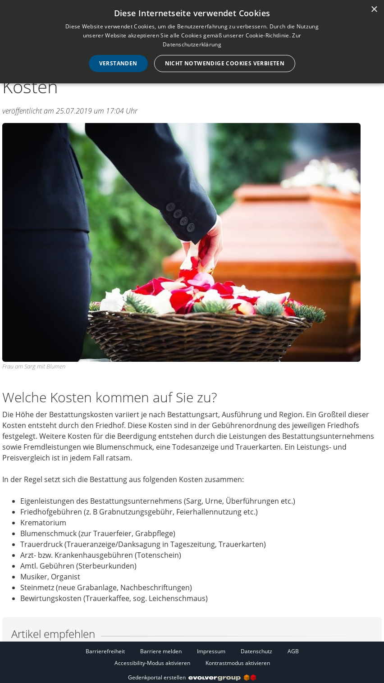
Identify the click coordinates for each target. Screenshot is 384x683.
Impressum (211, 651)
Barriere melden (161, 651)
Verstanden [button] (118, 63)
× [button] (373, 9)
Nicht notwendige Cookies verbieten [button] (225, 63)
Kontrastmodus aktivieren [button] (238, 663)
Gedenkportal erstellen (192, 677)
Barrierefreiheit (105, 651)
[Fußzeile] (192, 657)
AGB (293, 651)
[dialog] (192, 41)
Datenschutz (256, 651)
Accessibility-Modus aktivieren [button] (152, 663)
